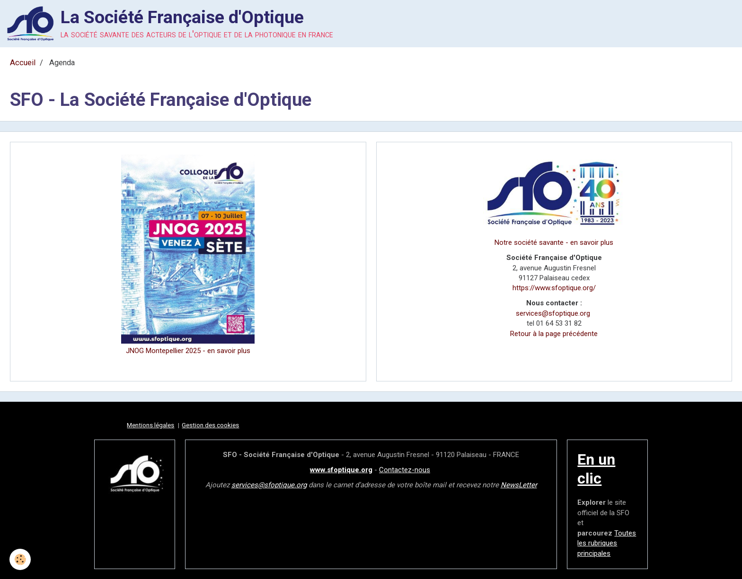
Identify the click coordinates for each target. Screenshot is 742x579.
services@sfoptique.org (553, 313)
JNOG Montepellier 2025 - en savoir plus (188, 350)
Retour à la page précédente (554, 333)
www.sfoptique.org (341, 470)
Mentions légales (150, 425)
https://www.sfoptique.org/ (554, 288)
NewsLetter (519, 485)
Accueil (22, 62)
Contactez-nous (404, 470)
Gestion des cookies (210, 425)
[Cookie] (20, 559)
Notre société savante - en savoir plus (554, 242)
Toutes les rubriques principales (606, 543)
